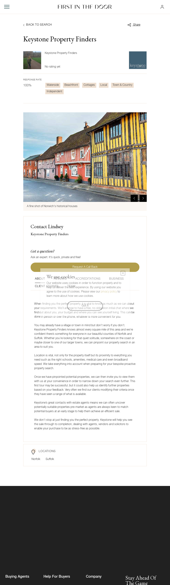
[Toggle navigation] (7, 6)
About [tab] (40, 279)
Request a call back (85, 267)
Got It (85, 306)
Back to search (37, 25)
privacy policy (109, 292)
